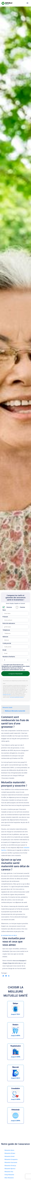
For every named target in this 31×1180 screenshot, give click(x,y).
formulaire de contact (7, 694)
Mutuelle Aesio (9, 1150)
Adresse (5, 636)
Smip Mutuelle (9, 1174)
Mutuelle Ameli (10, 1156)
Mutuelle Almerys (10, 1165)
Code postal (7, 643)
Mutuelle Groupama (11, 1159)
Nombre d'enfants (9, 656)
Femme (22, 607)
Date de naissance (9, 623)
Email (4, 650)
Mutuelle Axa (9, 1171)
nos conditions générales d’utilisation (17, 697)
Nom (4, 610)
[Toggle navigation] (27, 3)
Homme (9, 607)
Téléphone (6, 630)
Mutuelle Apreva (10, 1168)
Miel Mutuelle (9, 1178)
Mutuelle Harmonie (11, 1162)
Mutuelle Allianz (10, 1153)
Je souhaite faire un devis (9, 935)
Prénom (5, 617)
